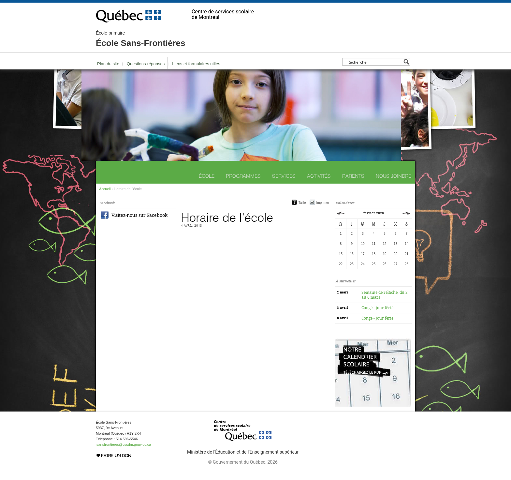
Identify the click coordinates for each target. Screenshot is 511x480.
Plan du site (108, 63)
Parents (353, 176)
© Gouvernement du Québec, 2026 (242, 462)
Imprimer (322, 202)
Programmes (243, 176)
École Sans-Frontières (140, 39)
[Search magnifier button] (406, 61)
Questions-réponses (146, 63)
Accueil (104, 189)
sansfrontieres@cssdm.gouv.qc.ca (123, 444)
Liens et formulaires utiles (196, 63)
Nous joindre (393, 176)
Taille (302, 202)
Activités (319, 176)
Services (284, 176)
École (206, 176)
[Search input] (374, 62)
